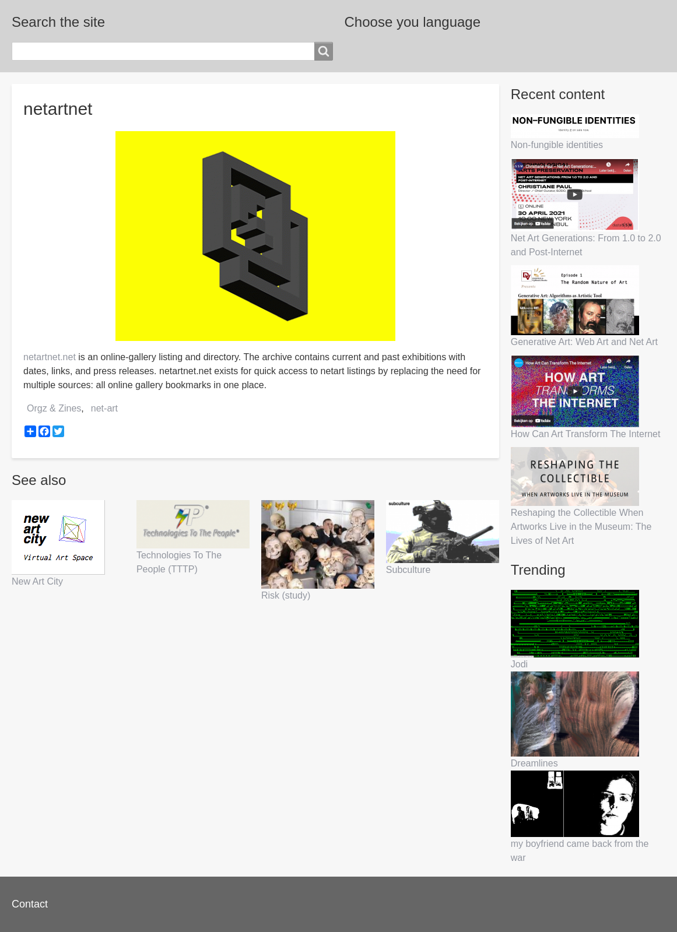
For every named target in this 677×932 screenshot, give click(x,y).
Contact (30, 904)
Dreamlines (534, 763)
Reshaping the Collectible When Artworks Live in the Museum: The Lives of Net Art (581, 527)
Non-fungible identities (557, 145)
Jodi (519, 664)
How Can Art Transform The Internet (586, 434)
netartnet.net (49, 357)
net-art (104, 408)
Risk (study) (285, 595)
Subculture (408, 570)
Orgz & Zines (54, 408)
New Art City (37, 581)
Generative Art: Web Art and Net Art (584, 342)
